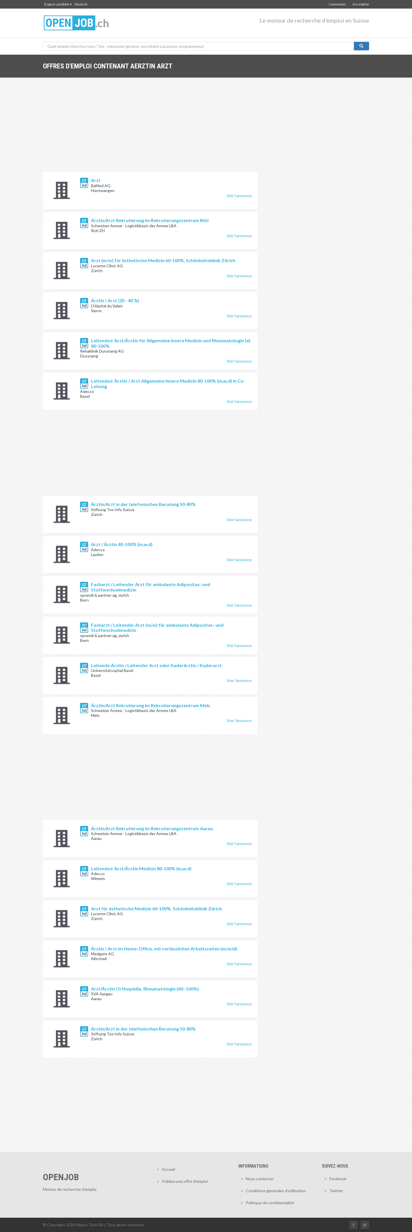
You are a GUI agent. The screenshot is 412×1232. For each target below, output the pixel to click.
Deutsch (81, 4)
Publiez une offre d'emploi (185, 1181)
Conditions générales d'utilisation (276, 1190)
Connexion (337, 4)
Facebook (337, 1178)
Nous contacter (260, 1178)
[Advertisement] (150, 129)
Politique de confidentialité (270, 1202)
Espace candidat (58, 4)
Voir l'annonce (239, 195)
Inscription (361, 4)
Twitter (336, 1190)
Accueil (168, 1169)
